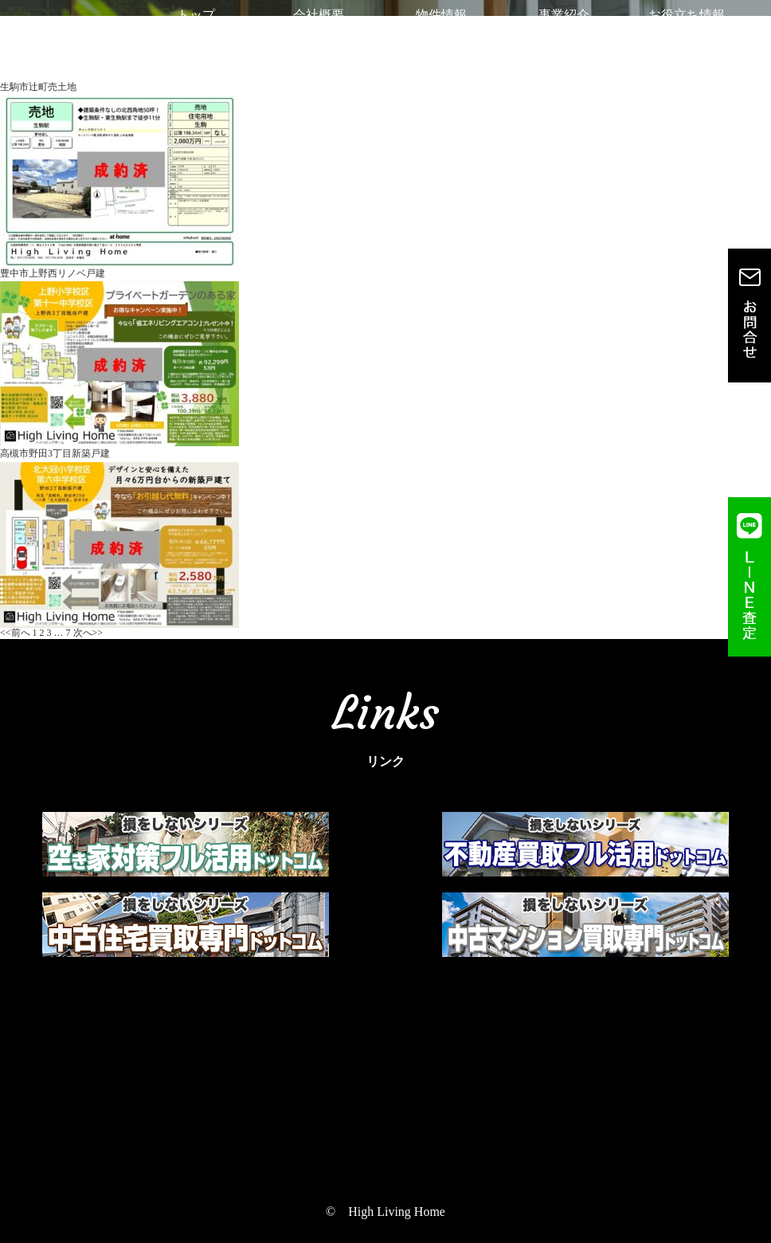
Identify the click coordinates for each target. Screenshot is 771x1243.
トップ (196, 24)
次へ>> (88, 632)
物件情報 (441, 24)
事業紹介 (564, 24)
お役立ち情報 (686, 24)
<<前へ (15, 632)
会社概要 (318, 24)
